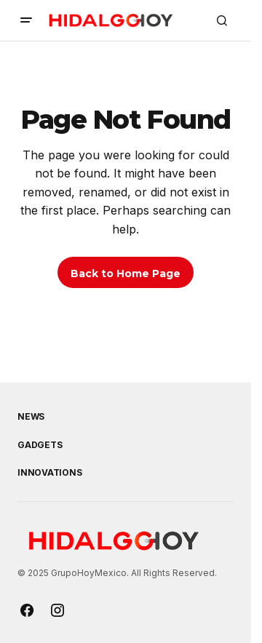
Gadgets (39, 445)
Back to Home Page (125, 273)
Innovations (49, 473)
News (30, 417)
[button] (26, 20)
